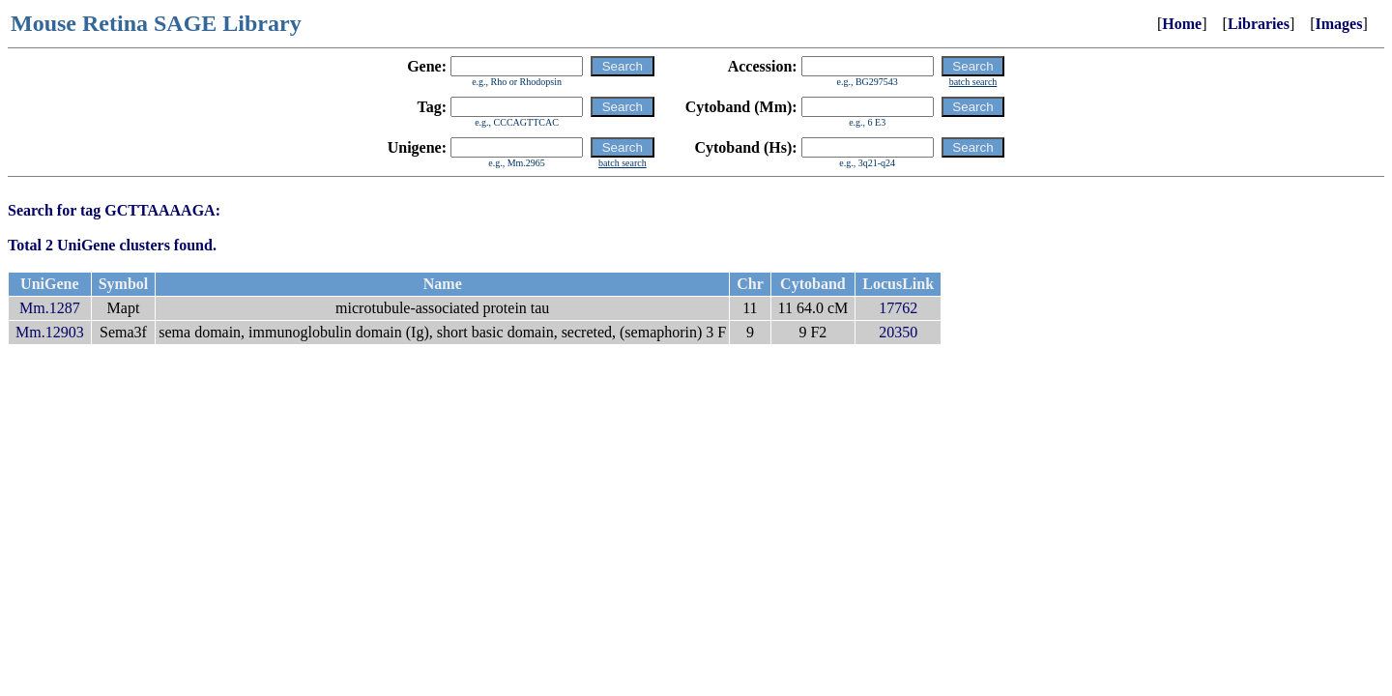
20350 (898, 332)
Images (1339, 23)
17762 (898, 308)
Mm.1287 (49, 308)
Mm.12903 (49, 332)
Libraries (1259, 23)
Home (1182, 23)
